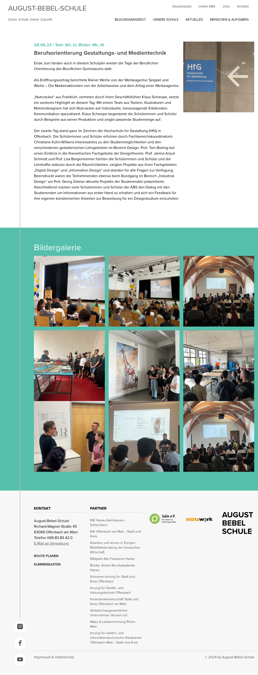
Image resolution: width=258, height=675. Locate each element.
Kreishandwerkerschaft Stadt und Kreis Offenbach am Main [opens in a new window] (114, 601)
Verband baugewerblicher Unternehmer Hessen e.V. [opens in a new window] (109, 613)
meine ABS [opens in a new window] (207, 6)
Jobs (226, 6)
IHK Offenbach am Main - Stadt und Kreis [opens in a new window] (115, 534)
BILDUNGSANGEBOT (130, 19)
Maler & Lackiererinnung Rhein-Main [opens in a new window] (113, 624)
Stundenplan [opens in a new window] (182, 6)
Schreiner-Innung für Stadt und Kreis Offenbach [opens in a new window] (112, 579)
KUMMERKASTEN (47, 564)
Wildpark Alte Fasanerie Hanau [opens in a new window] (112, 559)
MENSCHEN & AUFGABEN (229, 19)
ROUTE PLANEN (46, 556)
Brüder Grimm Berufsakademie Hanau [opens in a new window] (112, 568)
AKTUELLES (194, 19)
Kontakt (243, 6)
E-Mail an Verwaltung (51, 543)
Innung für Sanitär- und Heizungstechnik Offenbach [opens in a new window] (110, 590)
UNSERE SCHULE (166, 19)
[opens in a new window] (20, 627)
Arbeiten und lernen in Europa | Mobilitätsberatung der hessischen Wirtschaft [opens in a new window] (115, 548)
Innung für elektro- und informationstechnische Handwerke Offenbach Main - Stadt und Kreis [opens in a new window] (116, 638)
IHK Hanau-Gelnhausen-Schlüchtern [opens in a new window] (107, 522)
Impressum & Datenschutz (54, 657)
